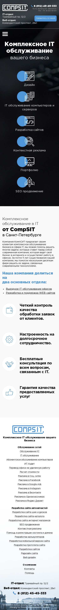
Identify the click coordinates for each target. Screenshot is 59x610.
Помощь (29, 573)
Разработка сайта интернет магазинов (29, 520)
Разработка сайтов (29, 549)
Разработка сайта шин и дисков (29, 512)
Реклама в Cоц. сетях (29, 476)
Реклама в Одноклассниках (29, 497)
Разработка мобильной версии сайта (29, 541)
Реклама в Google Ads (29, 484)
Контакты (29, 569)
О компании (29, 565)
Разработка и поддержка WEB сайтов (30, 293)
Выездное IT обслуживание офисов (29, 289)
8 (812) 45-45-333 (45, 5)
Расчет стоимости (29, 472)
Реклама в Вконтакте (29, 493)
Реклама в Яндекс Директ (29, 501)
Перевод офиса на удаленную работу (29, 468)
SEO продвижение (30, 525)
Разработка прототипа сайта (29, 545)
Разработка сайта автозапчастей (30, 508)
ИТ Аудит (29, 464)
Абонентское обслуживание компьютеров (29, 460)
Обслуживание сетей (29, 447)
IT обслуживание (29, 456)
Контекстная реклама (29, 529)
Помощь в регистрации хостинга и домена (29, 533)
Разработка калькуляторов (29, 537)
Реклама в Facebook (29, 480)
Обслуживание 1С (29, 451)
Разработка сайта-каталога (29, 516)
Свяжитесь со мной (45, 18)
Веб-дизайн (29, 558)
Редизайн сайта (29, 553)
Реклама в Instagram (29, 488)
